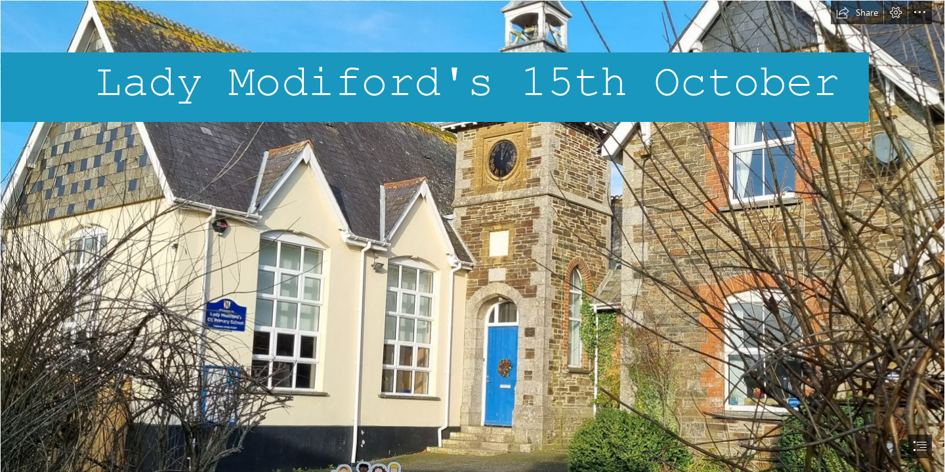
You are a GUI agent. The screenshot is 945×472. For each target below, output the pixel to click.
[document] (472, 236)
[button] (857, 12)
